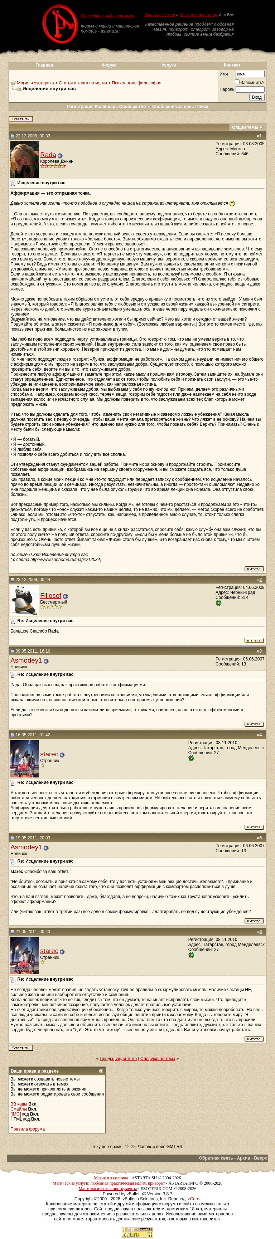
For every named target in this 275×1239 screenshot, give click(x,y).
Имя (223, 74)
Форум (109, 65)
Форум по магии (159, 14)
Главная (44, 65)
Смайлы (18, 1109)
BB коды (18, 1104)
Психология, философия (136, 83)
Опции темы (245, 127)
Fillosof (50, 595)
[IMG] (15, 1114)
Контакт (232, 65)
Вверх (260, 1158)
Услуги (169, 65)
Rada (48, 154)
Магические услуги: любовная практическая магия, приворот (109, 1183)
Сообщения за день (173, 106)
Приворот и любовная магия (108, 15)
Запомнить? (250, 82)
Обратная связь (216, 1158)
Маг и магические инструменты (107, 1188)
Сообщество (135, 106)
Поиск (202, 106)
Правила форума (27, 1129)
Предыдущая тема (118, 1058)
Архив (243, 1158)
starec (49, 754)
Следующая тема (157, 1058)
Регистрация (80, 106)
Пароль (227, 89)
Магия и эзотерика (35, 83)
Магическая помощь (199, 14)
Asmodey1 (26, 660)
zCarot (194, 1198)
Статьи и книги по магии (83, 83)
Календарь (106, 106)
